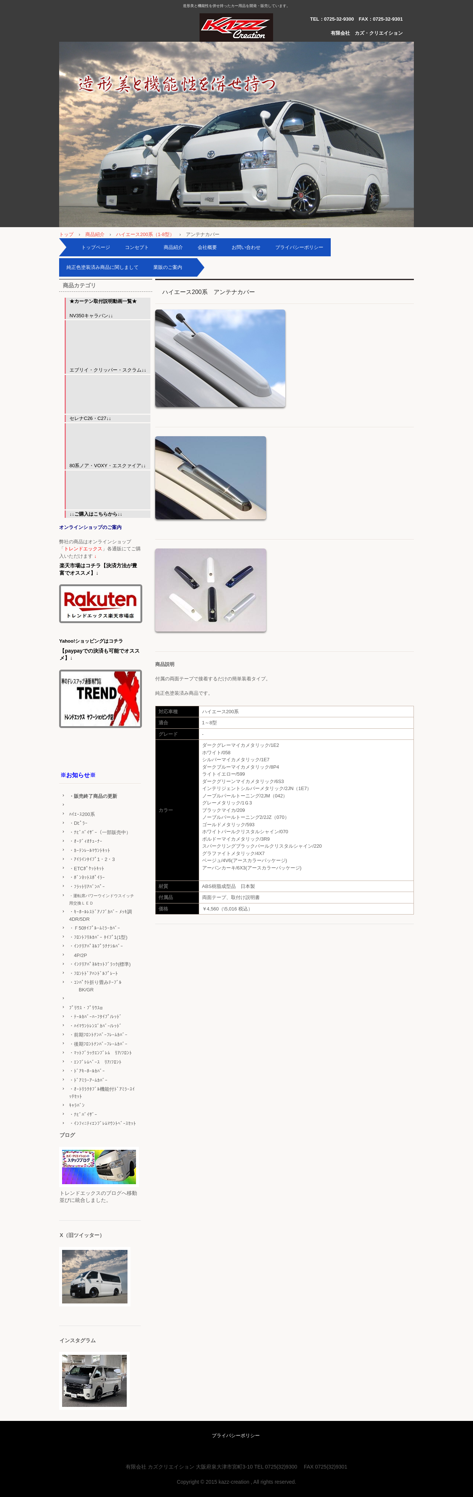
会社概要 (207, 247)
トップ (66, 234)
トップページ (95, 247)
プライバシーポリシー (299, 247)
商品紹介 (95, 234)
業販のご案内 (167, 267)
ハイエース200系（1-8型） (145, 234)
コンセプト (137, 247)
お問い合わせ (246, 247)
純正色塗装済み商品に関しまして (103, 267)
